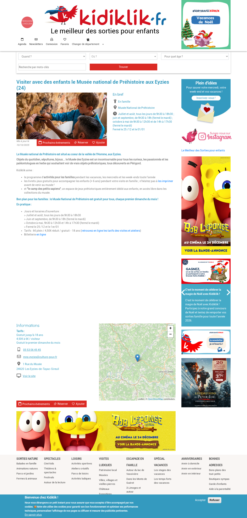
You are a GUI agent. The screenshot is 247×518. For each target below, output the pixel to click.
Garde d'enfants (218, 484)
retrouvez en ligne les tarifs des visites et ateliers (111, 230)
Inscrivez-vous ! (206, 98)
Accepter (200, 500)
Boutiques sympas (219, 479)
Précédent (183, 292)
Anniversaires (191, 458)
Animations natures (27, 468)
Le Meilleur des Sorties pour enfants (203, 150)
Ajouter (100, 142)
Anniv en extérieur (191, 468)
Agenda (22, 44)
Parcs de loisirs (80, 473)
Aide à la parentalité (220, 489)
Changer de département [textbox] (85, 44)
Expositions (105, 494)
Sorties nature (27, 458)
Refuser (215, 500)
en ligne (41, 234)
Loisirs (76, 458)
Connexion (52, 44)
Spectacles (52, 458)
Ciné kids (49, 463)
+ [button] (170, 329)
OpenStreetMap (155, 399)
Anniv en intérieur (191, 473)
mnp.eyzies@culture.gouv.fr (40, 357)
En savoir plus (33, 514)
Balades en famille (26, 463)
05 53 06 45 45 (32, 349)
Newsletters (36, 44)
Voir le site (29, 376)
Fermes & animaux (26, 478)
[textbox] (123, 56)
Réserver (83, 142)
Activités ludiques (81, 478)
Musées (103, 475)
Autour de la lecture (54, 482)
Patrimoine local (108, 470)
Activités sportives (81, 463)
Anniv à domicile (190, 463)
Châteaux (104, 489)
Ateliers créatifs (80, 468)
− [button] (170, 334)
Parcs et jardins (25, 473)
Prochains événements (54, 142)
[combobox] (87, 40)
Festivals (49, 477)
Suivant (229, 292)
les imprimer (165, 181)
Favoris (65, 44)
